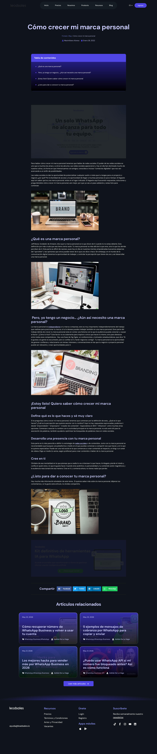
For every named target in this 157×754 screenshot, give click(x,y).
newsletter (118, 717)
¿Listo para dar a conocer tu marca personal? (56, 85)
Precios (58, 5)
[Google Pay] (85, 728)
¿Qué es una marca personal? (49, 66)
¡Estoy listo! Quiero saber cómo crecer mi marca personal (60, 78)
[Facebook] (120, 724)
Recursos (99, 5)
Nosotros (71, 5)
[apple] (80, 728)
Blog (111, 5)
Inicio (46, 5)
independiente (54, 327)
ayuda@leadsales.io (19, 726)
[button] (130, 5)
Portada (64, 36)
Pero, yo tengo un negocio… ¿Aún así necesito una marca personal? (64, 72)
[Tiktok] (115, 724)
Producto (85, 5)
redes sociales (81, 443)
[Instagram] (125, 724)
